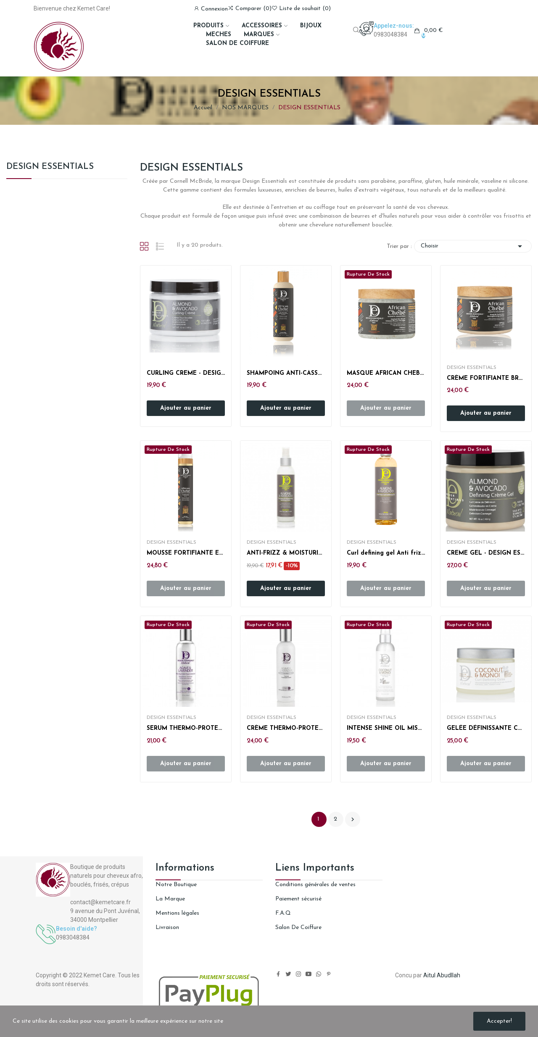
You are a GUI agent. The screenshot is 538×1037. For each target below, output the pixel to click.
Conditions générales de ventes (315, 885)
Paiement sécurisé (298, 899)
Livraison (167, 927)
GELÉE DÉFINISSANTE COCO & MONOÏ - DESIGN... (486, 728)
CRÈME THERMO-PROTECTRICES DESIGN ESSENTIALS (286, 728)
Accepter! (499, 1021)
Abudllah (448, 975)
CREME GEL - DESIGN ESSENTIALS (486, 553)
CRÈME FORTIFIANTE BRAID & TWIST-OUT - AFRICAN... (486, 378)
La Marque (170, 899)
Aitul (429, 975)
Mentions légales (177, 913)
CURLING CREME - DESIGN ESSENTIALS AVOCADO (186, 373)
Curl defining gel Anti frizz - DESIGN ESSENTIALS (386, 553)
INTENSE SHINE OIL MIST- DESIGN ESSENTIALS (386, 728)
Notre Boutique (176, 885)
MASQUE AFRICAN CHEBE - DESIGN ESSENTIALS (386, 373)
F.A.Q (283, 913)
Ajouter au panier (185, 408)
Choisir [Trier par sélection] (473, 246)
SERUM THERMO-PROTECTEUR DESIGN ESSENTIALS (186, 728)
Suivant (352, 819)
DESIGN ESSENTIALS (50, 167)
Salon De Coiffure (298, 927)
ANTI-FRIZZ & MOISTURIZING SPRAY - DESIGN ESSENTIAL (286, 553)
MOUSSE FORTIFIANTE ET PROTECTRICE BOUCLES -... (186, 553)
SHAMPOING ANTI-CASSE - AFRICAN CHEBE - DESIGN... (286, 373)
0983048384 (390, 34)
